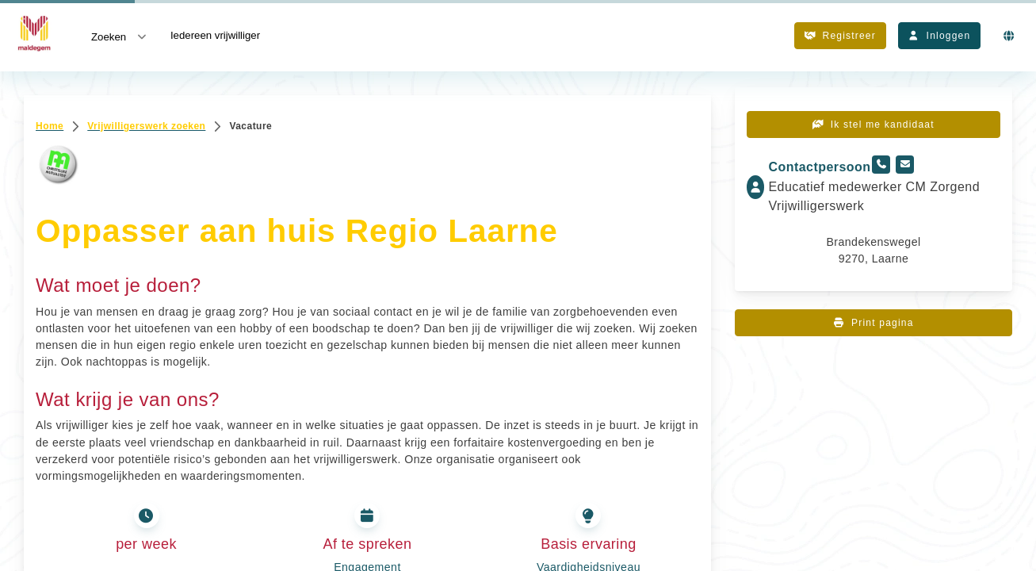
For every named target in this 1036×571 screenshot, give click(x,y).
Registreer (840, 35)
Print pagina (873, 322)
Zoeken (119, 36)
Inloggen (939, 35)
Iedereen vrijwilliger (215, 35)
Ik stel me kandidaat (873, 124)
